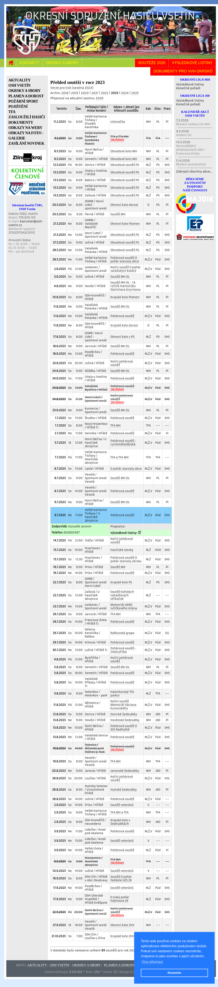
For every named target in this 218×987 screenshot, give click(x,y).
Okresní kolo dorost (124, 205)
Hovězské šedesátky (125, 720)
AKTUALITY (19, 80)
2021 (94, 93)
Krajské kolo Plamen (125, 297)
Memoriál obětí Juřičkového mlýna (123, 606)
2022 (104, 93)
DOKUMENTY (20, 122)
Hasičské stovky (121, 550)
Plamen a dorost (119, 965)
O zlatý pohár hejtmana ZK (119, 899)
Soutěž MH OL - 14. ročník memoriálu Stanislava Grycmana (125, 286)
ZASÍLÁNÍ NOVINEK (26, 143)
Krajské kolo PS (121, 582)
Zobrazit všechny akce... (194, 171)
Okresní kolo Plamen (125, 223)
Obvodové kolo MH (123, 151)
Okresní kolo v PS (122, 337)
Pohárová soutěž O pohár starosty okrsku (125, 559)
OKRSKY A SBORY (24, 91)
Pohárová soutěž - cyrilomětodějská (123, 442)
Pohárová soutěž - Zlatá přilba (123, 650)
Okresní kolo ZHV (122, 925)
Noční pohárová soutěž (121, 363)
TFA (12, 112)
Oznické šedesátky (123, 714)
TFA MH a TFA (119, 812)
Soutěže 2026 (151, 63)
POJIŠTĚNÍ (18, 106)
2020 (85, 93)
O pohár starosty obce (126, 468)
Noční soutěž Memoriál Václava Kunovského (123, 705)
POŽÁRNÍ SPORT (23, 101)
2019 (74, 93)
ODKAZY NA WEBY (25, 128)
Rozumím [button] (174, 972)
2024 (124, 93)
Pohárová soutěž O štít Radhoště (123, 727)
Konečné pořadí (188, 88)
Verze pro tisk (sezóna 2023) (71, 88)
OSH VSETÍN (19, 85)
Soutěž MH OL (120, 276)
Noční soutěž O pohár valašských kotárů (125, 269)
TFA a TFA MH (119, 457)
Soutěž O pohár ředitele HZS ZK (121, 878)
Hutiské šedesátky (123, 789)
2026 (99, 98)
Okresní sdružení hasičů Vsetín (110, 15)
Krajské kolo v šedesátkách (120, 822)
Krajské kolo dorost (124, 325)
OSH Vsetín (59, 965)
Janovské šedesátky (124, 771)
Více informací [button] (152, 962)
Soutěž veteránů (122, 805)
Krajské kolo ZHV (122, 936)
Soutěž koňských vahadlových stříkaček (122, 595)
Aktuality (37, 965)
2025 (135, 93)
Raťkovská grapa (122, 633)
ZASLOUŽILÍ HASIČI (26, 117)
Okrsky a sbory (62, 63)
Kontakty (29, 63)
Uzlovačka (117, 122)
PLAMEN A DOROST (26, 96)
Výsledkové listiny (192, 63)
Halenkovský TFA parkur (122, 693)
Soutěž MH (117, 214)
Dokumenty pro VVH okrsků (183, 71)
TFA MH (115, 425)
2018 (64, 93)
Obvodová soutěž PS (124, 165)
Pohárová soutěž (122, 316)
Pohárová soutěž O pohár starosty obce (124, 259)
